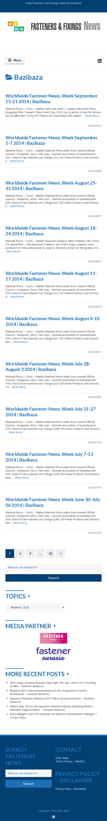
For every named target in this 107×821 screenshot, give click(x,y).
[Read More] (92, 115)
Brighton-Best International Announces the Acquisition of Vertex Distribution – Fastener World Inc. (48, 692)
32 (50, 554)
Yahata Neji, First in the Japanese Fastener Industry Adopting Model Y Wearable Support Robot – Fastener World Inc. (52, 708)
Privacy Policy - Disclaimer (70, 789)
